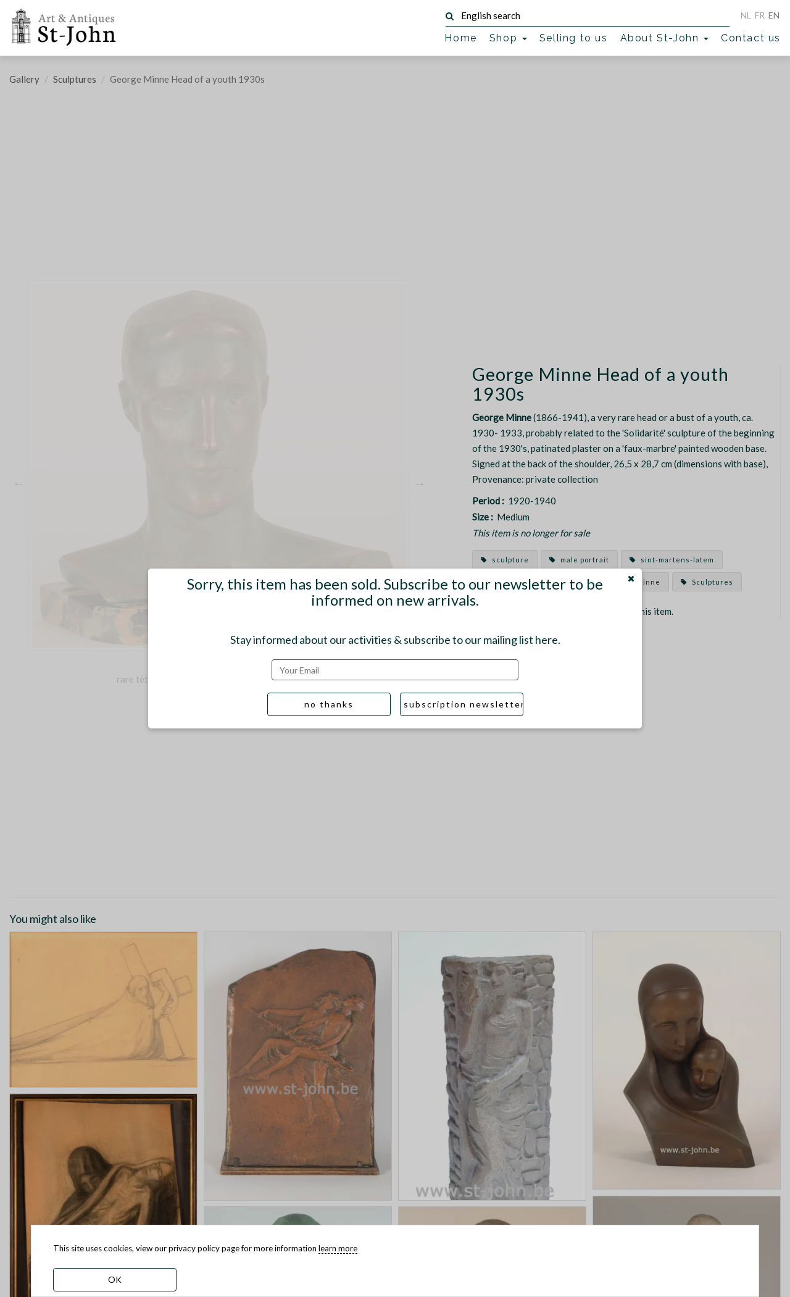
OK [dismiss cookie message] (115, 1279)
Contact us (751, 38)
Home (460, 38)
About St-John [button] (664, 38)
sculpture (505, 560)
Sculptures (74, 79)
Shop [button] (508, 38)
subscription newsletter (463, 704)
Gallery (24, 79)
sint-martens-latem (672, 560)
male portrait (579, 560)
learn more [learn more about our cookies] (337, 1248)
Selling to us (573, 38)
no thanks (329, 704)
